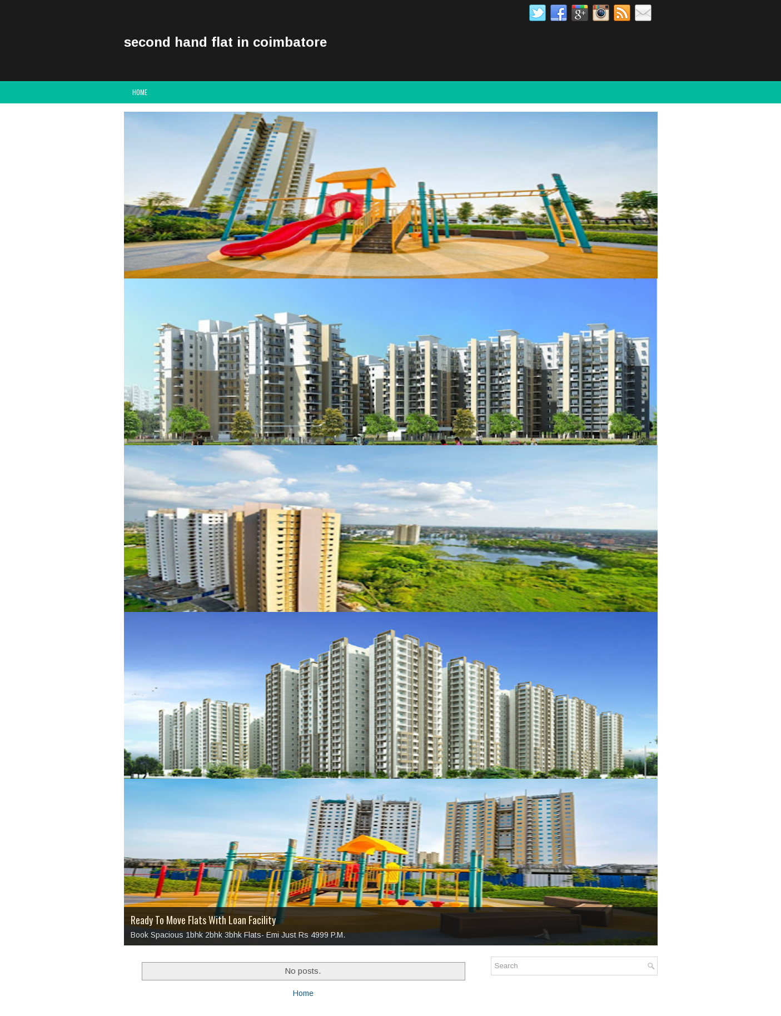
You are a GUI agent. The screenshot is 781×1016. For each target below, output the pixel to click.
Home (139, 92)
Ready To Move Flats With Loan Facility (203, 920)
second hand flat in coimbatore (225, 41)
